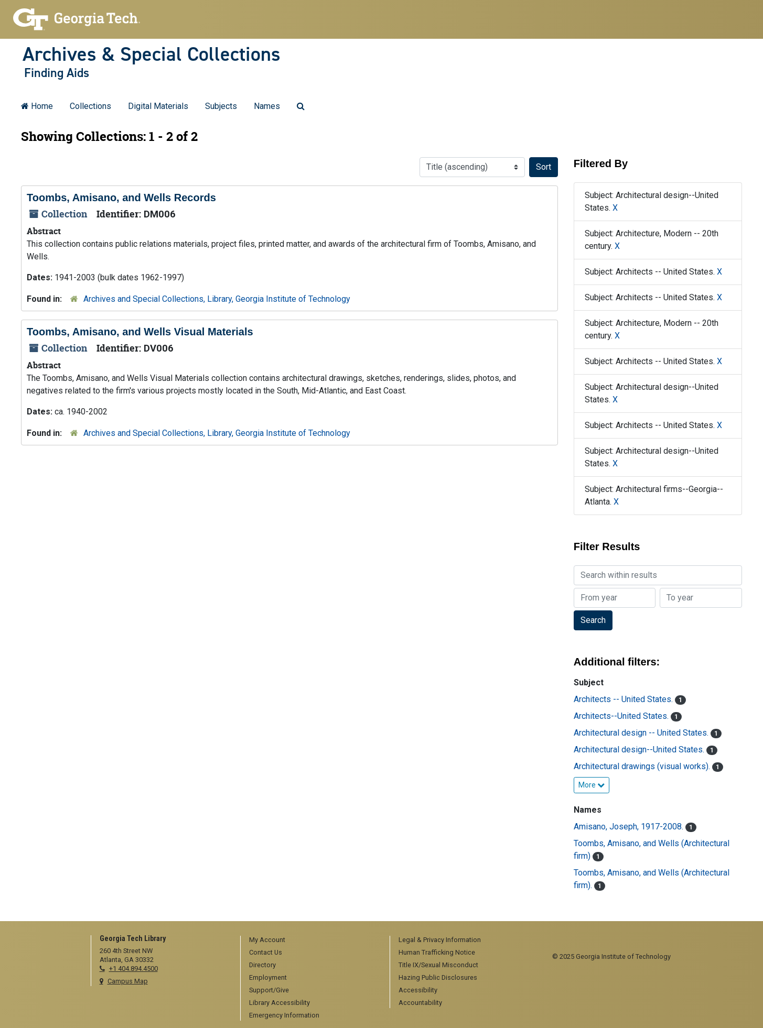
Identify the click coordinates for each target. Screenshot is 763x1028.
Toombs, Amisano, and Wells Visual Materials (140, 331)
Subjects (221, 106)
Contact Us (265, 952)
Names (267, 106)
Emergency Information (284, 1015)
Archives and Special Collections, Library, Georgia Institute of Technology (216, 299)
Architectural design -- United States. (642, 733)
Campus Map (128, 981)
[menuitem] (311, 940)
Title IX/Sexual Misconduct (438, 965)
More (591, 785)
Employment (268, 977)
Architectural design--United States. (640, 749)
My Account (267, 940)
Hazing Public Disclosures (438, 977)
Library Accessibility (279, 1003)
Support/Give (269, 990)
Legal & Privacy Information (440, 940)
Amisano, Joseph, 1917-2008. (629, 827)
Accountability (420, 1003)
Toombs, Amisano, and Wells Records (121, 197)
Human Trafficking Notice (437, 952)
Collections (90, 106)
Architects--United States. (622, 716)
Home (37, 106)
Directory (262, 965)
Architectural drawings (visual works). (643, 766)
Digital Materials (158, 106)
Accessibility (418, 990)
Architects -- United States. (624, 699)
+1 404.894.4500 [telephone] (133, 968)
